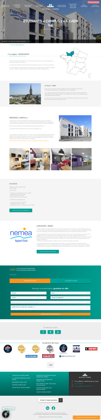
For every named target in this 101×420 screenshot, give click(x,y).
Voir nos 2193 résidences (16, 45)
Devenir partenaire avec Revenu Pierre (44, 388)
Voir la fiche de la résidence (20, 210)
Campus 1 (29, 41)
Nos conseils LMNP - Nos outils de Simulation (73, 6)
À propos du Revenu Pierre (6, 6)
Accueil (4, 41)
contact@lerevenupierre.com (82, 386)
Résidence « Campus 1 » (18, 117)
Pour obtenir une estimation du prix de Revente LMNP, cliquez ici (29, 140)
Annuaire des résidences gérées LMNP (44, 380)
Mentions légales (58, 416)
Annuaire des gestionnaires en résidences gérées (46, 376)
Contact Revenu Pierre (95, 6)
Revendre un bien (30, 281)
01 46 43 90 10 (93, 2)
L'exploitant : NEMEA (45, 226)
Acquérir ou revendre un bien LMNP (86, 417)
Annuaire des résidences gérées (17, 41)
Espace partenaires (84, 6)
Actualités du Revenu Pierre (62, 6)
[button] (47, 369)
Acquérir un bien (71, 281)
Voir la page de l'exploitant (48, 251)
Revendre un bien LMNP (28, 6)
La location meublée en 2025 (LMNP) (16, 6)
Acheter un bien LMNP (39, 6)
